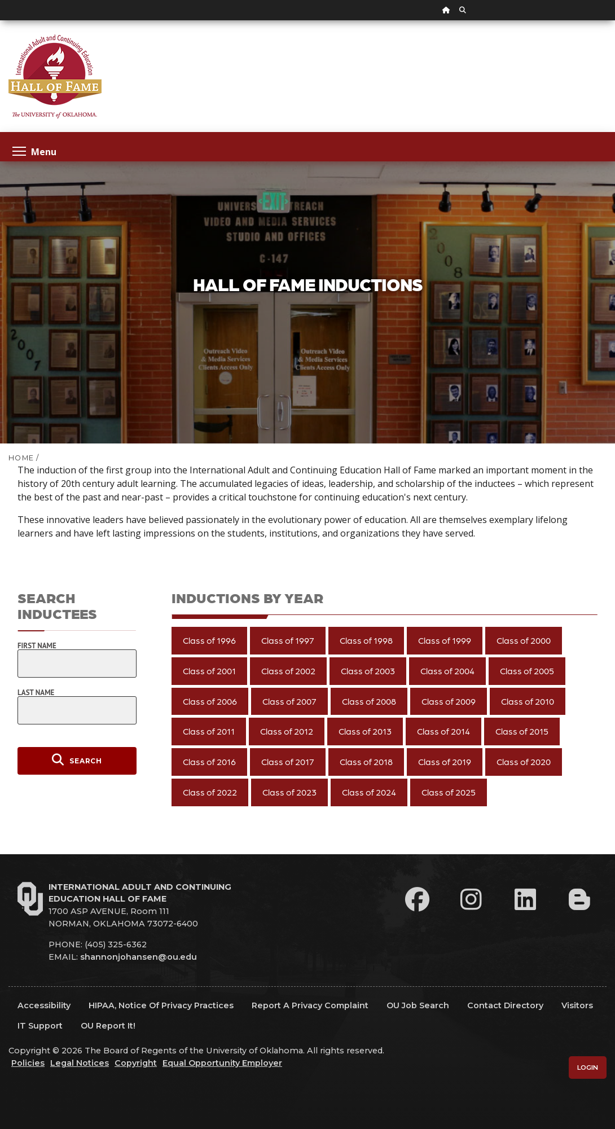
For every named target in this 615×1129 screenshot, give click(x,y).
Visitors (577, 1005)
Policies (28, 1063)
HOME (21, 458)
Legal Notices (79, 1063)
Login (587, 1067)
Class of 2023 (289, 792)
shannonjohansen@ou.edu (138, 957)
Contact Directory (505, 1005)
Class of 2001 (209, 670)
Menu (34, 151)
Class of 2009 (448, 701)
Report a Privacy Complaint (310, 1005)
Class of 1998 (366, 640)
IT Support (40, 1026)
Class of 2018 (366, 761)
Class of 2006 (210, 701)
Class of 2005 (527, 670)
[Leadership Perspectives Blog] (579, 899)
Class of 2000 (524, 640)
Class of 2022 (210, 792)
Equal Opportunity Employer (222, 1063)
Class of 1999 (444, 640)
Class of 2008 (369, 701)
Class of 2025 (448, 792)
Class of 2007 (289, 701)
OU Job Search (417, 1005)
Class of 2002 (288, 670)
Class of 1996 (209, 640)
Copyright (136, 1063)
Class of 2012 (286, 731)
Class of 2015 (521, 731)
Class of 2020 (524, 761)
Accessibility (44, 1005)
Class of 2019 (444, 761)
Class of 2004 (447, 670)
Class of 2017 (287, 761)
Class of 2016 (209, 761)
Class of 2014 (443, 731)
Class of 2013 (365, 731)
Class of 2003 (368, 670)
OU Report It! (108, 1026)
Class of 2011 (209, 731)
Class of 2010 (527, 701)
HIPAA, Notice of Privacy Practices (161, 1005)
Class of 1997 (287, 640)
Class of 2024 (369, 792)
